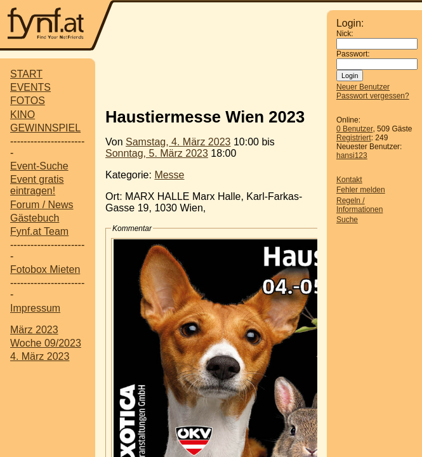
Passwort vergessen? (372, 95)
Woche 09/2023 (45, 343)
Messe (169, 174)
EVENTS (30, 87)
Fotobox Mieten (45, 269)
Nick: (344, 33)
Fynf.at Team (39, 231)
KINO (22, 114)
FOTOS (27, 100)
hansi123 (351, 155)
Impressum (35, 308)
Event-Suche (39, 166)
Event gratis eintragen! (36, 185)
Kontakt (349, 179)
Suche (347, 219)
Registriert (353, 137)
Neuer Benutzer (363, 87)
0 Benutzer (354, 128)
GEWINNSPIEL (45, 128)
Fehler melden (360, 189)
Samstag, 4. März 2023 (178, 141)
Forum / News (42, 204)
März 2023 (34, 329)
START (26, 74)
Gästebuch (34, 218)
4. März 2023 (39, 356)
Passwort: (353, 54)
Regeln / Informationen (359, 205)
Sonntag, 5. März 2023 (156, 153)
